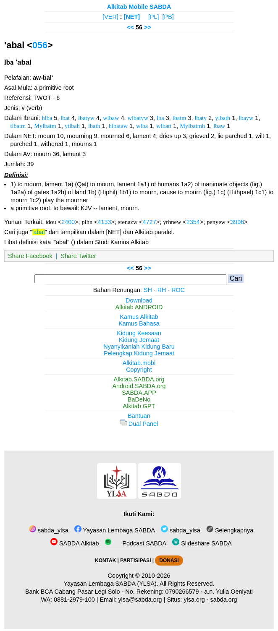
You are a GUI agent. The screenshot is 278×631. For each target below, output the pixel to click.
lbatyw (86, 118)
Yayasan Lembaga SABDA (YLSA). (111, 583)
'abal (38, 232)
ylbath (222, 118)
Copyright (139, 369)
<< (130, 27)
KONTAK (105, 560)
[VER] (110, 16)
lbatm (179, 118)
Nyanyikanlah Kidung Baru (139, 346)
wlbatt (163, 126)
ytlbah (72, 126)
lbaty (200, 118)
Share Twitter (78, 256)
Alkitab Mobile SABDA (139, 6)
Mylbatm (45, 126)
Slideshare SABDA (202, 543)
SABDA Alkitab (74, 543)
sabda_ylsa (48, 530)
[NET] (132, 16)
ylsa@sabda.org (140, 599)
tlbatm (18, 126)
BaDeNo (139, 399)
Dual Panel (139, 423)
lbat (65, 118)
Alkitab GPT (139, 406)
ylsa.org (194, 599)
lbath (94, 126)
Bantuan (139, 415)
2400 (68, 222)
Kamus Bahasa (139, 323)
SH (148, 290)
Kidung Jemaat (139, 339)
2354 (193, 222)
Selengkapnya (229, 530)
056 (39, 45)
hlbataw (118, 126)
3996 (237, 222)
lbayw (246, 118)
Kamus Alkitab (139, 316)
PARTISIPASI (135, 560)
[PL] (153, 16)
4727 (149, 222)
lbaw (219, 126)
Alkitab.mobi (139, 363)
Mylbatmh (192, 126)
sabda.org (223, 599)
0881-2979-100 (74, 599)
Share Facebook (30, 256)
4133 (104, 222)
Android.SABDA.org (138, 386)
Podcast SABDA (135, 543)
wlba (142, 126)
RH (161, 290)
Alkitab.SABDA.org (139, 379)
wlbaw (111, 118)
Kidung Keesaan (139, 333)
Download (139, 300)
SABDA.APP (139, 392)
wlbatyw (138, 118)
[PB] (168, 16)
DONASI (168, 560)
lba (160, 118)
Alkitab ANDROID (139, 307)
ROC (178, 290)
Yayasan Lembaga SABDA (114, 530)
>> (147, 27)
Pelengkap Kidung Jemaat (139, 353)
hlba (47, 118)
